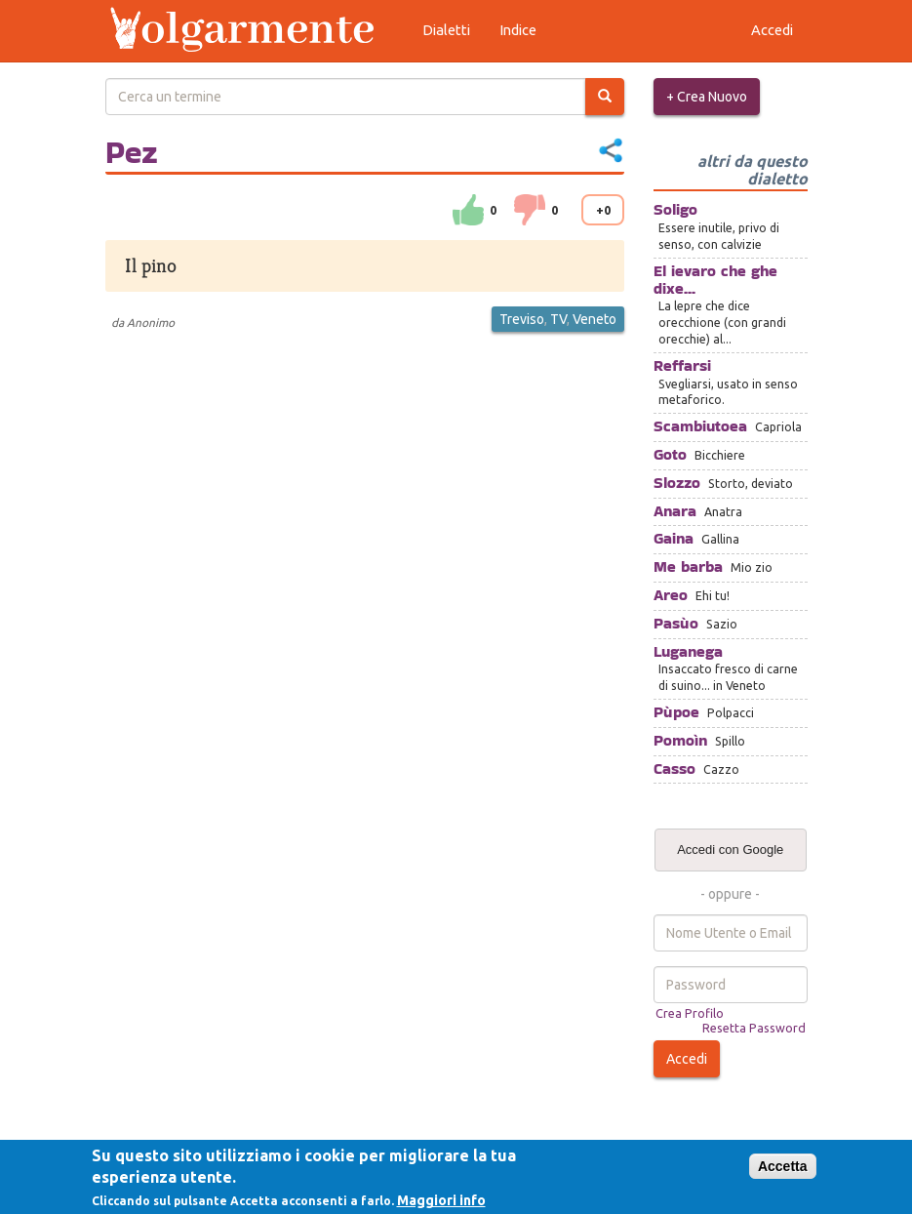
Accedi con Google (730, 849)
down (529, 209)
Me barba (688, 566)
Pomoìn (680, 740)
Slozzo (677, 482)
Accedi (686, 1059)
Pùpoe (676, 712)
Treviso (521, 319)
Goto (670, 454)
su (468, 209)
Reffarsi (682, 365)
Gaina (674, 538)
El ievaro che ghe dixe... (715, 280)
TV (558, 319)
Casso (674, 768)
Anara (675, 511)
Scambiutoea (700, 426)
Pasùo (676, 623)
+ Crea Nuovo (706, 96)
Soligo (675, 209)
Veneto (594, 319)
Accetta (783, 1166)
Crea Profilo (689, 1013)
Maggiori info (441, 1200)
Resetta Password (754, 1027)
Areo (671, 595)
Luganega (688, 651)
